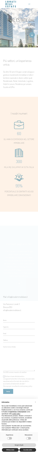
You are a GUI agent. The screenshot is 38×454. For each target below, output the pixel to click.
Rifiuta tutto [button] (10, 450)
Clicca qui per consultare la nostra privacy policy (17, 386)
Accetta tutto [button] (27, 450)
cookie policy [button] (16, 414)
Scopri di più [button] (19, 445)
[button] (35, 402)
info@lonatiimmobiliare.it (12, 310)
